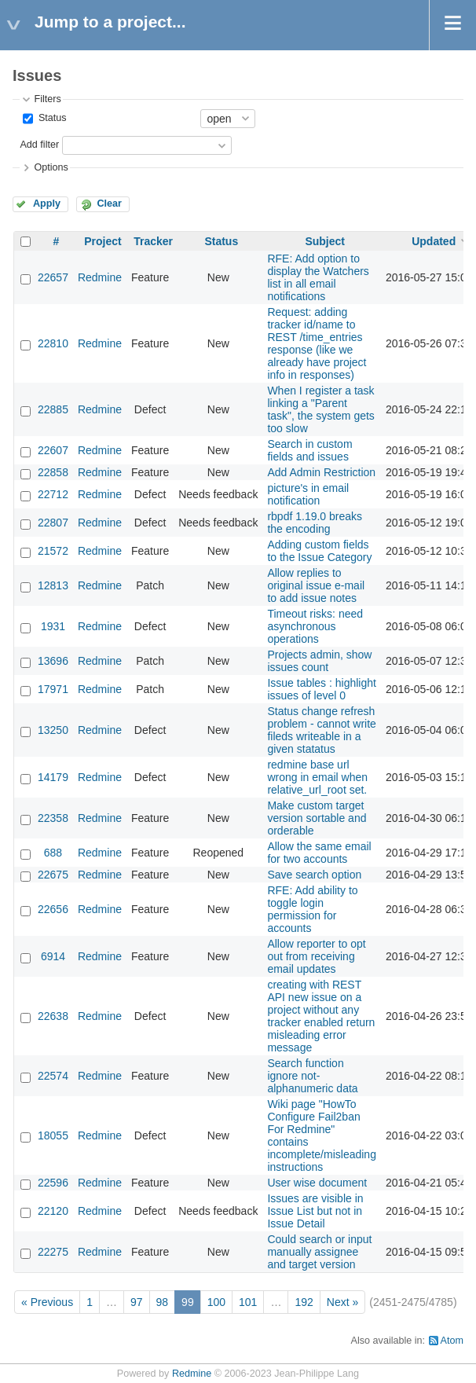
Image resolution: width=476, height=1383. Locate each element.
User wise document (317, 1182)
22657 (53, 277)
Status (50, 117)
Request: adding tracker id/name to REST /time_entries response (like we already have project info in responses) (316, 343)
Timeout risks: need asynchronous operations (315, 626)
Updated (434, 241)
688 (53, 852)
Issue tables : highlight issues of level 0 (321, 689)
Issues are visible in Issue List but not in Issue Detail (315, 1211)
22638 (53, 1016)
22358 (53, 818)
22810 (53, 343)
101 (248, 1302)
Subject (325, 241)
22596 (53, 1182)
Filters (47, 99)
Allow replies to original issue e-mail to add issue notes (315, 585)
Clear (109, 203)
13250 (53, 730)
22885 (53, 409)
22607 (53, 450)
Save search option (314, 874)
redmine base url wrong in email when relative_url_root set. (317, 777)
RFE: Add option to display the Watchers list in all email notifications (317, 277)
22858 (53, 472)
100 (216, 1302)
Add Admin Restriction (321, 472)
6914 (53, 956)
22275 (53, 1251)
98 (162, 1302)
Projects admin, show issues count (319, 660)
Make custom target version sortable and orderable (316, 818)
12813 (53, 585)
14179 (53, 777)
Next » (342, 1302)
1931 (53, 626)
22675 (53, 874)
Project (102, 241)
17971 (53, 689)
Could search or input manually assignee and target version (319, 1252)
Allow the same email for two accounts (319, 852)
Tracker (153, 241)
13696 (53, 661)
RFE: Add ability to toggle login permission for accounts (312, 909)
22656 (53, 909)
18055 (53, 1135)
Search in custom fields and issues (309, 450)
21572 (53, 551)
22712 (53, 494)
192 (304, 1302)
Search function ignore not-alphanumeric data (312, 1076)
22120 (53, 1211)
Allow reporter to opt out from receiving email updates (316, 956)
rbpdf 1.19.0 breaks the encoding (314, 522)
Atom (452, 1340)
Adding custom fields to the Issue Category (319, 550)
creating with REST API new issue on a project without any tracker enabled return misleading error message (321, 1016)
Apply (46, 203)
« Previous (47, 1302)
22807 (53, 522)
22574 (53, 1075)
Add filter (39, 144)
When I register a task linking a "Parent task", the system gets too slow (320, 409)
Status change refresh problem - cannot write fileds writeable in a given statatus (321, 730)
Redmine (100, 277)
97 (136, 1302)
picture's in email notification (308, 494)
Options (51, 167)
